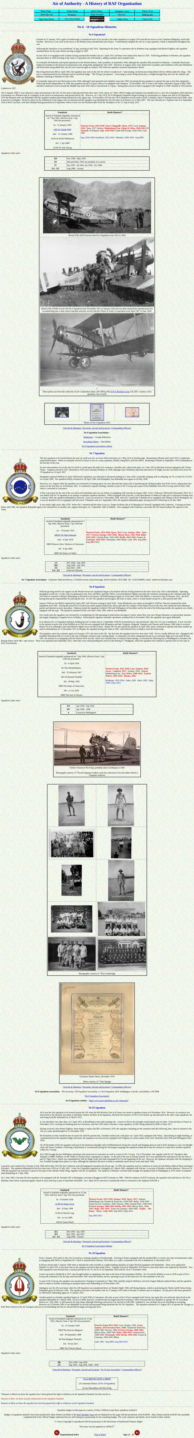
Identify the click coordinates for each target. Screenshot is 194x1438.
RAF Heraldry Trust (85, 1415)
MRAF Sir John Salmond (65, 535)
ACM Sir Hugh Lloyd (64, 1204)
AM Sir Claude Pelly (62, 129)
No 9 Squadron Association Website (97, 1246)
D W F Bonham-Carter (120, 392)
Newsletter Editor (90, 442)
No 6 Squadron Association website (97, 446)
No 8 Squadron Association (97, 1096)
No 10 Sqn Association (110, 1370)
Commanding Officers (120, 428)
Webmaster (88, 437)
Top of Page (100, 1434)
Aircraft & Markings (73, 428)
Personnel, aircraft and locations (96, 428)
